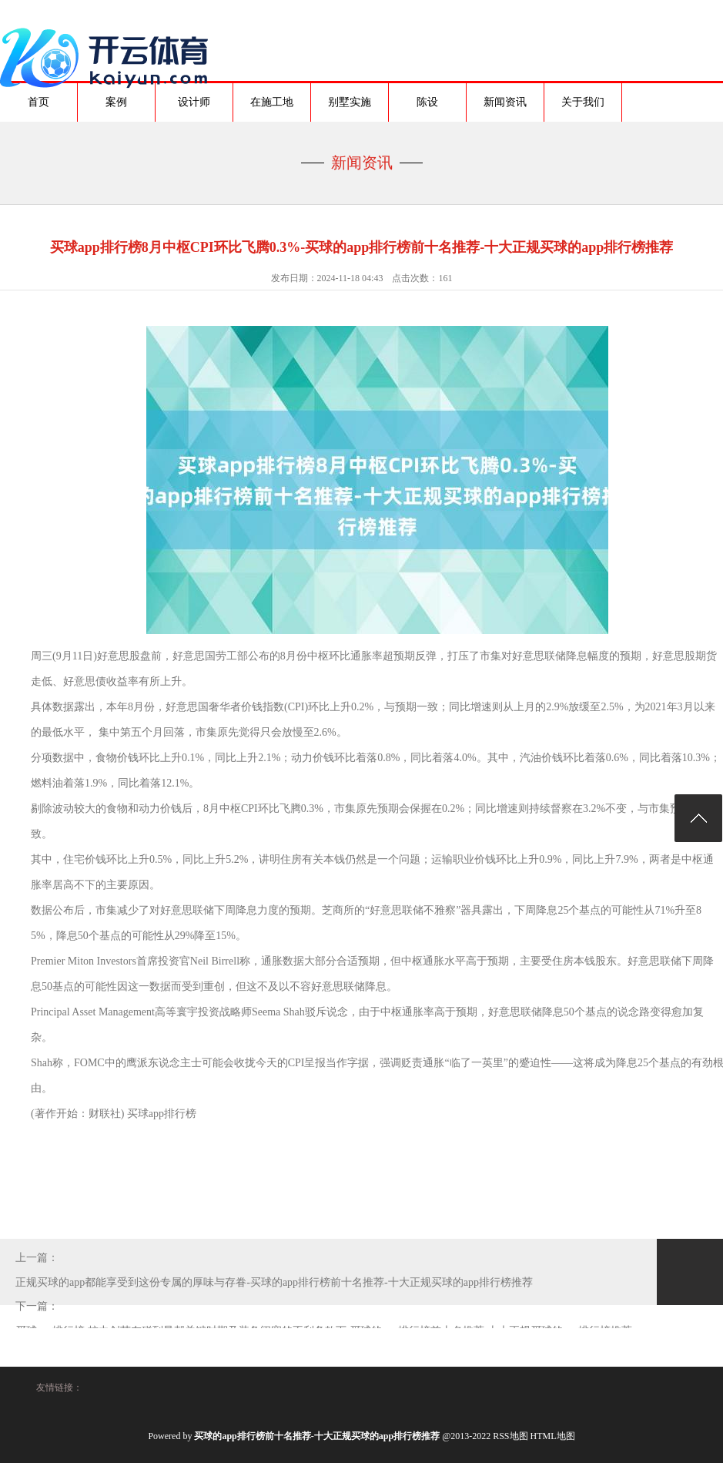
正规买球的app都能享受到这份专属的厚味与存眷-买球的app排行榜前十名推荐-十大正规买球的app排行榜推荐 (274, 1282)
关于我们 (582, 102)
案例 (116, 102)
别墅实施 (349, 102)
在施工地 (271, 102)
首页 (38, 102)
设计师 (194, 102)
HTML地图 (553, 1436)
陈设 (427, 102)
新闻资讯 (505, 102)
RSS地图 (510, 1436)
